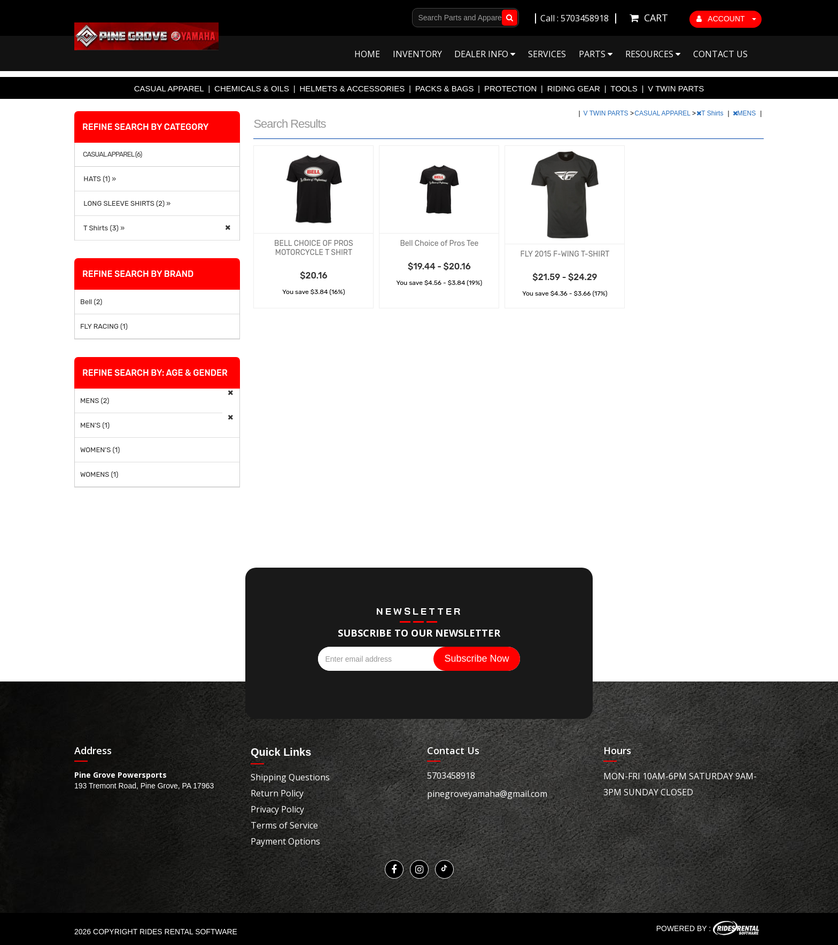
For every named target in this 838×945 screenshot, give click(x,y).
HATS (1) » (98, 179)
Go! (507, 17)
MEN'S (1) (95, 425)
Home (367, 54)
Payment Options (285, 841)
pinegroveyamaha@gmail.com (487, 794)
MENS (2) (95, 401)
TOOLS (624, 88)
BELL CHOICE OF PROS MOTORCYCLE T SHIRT (313, 248)
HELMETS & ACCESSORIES (352, 88)
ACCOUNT (726, 18)
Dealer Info (484, 54)
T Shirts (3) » (102, 228)
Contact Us (720, 54)
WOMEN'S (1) (100, 450)
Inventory (417, 54)
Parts (595, 54)
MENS (745, 113)
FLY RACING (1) (104, 326)
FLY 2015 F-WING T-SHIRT (565, 254)
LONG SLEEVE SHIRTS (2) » (125, 203)
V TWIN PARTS (676, 88)
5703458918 (451, 775)
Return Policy (277, 793)
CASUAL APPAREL (169, 88)
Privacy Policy (277, 809)
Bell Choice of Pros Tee (439, 243)
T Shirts (710, 113)
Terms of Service (284, 825)
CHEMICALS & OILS (251, 88)
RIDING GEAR (573, 88)
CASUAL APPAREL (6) (112, 154)
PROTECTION (510, 88)
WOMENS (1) (99, 474)
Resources (652, 54)
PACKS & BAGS (444, 88)
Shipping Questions (290, 777)
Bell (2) (91, 302)
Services (547, 54)
